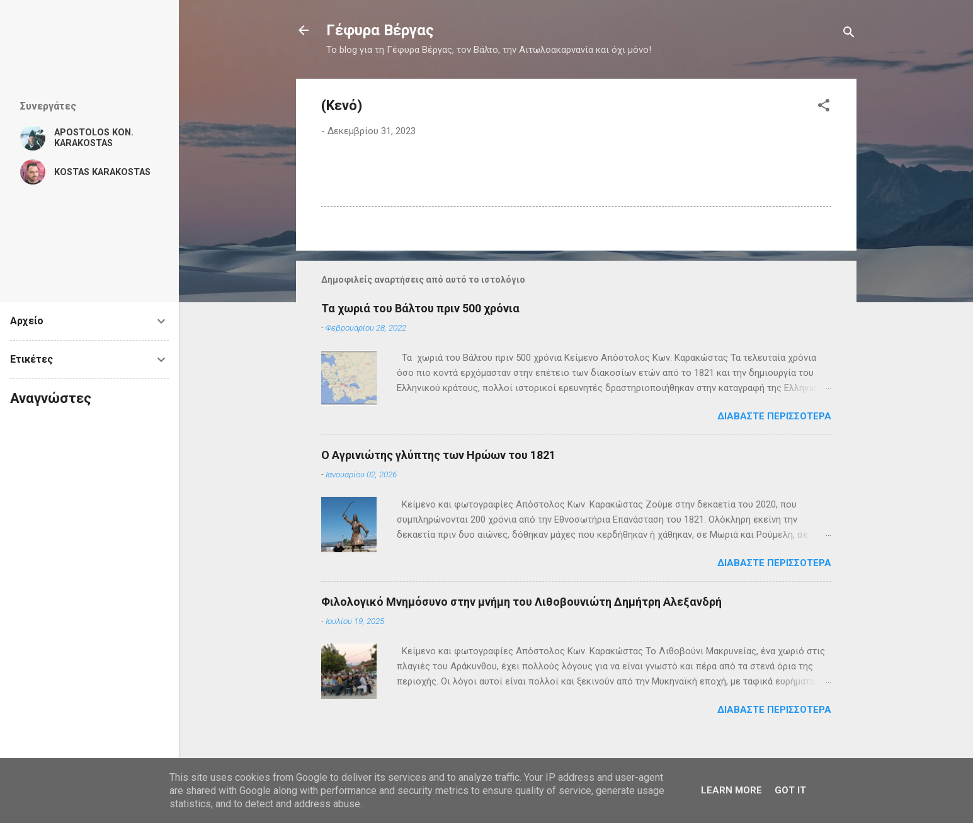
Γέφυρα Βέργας (380, 30)
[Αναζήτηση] (848, 34)
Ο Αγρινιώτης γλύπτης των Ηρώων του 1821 (438, 455)
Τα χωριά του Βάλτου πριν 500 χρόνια (420, 308)
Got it (790, 790)
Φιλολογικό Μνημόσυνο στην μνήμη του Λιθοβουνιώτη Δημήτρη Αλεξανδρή (521, 601)
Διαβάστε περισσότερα (774, 416)
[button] (823, 107)
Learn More (731, 790)
